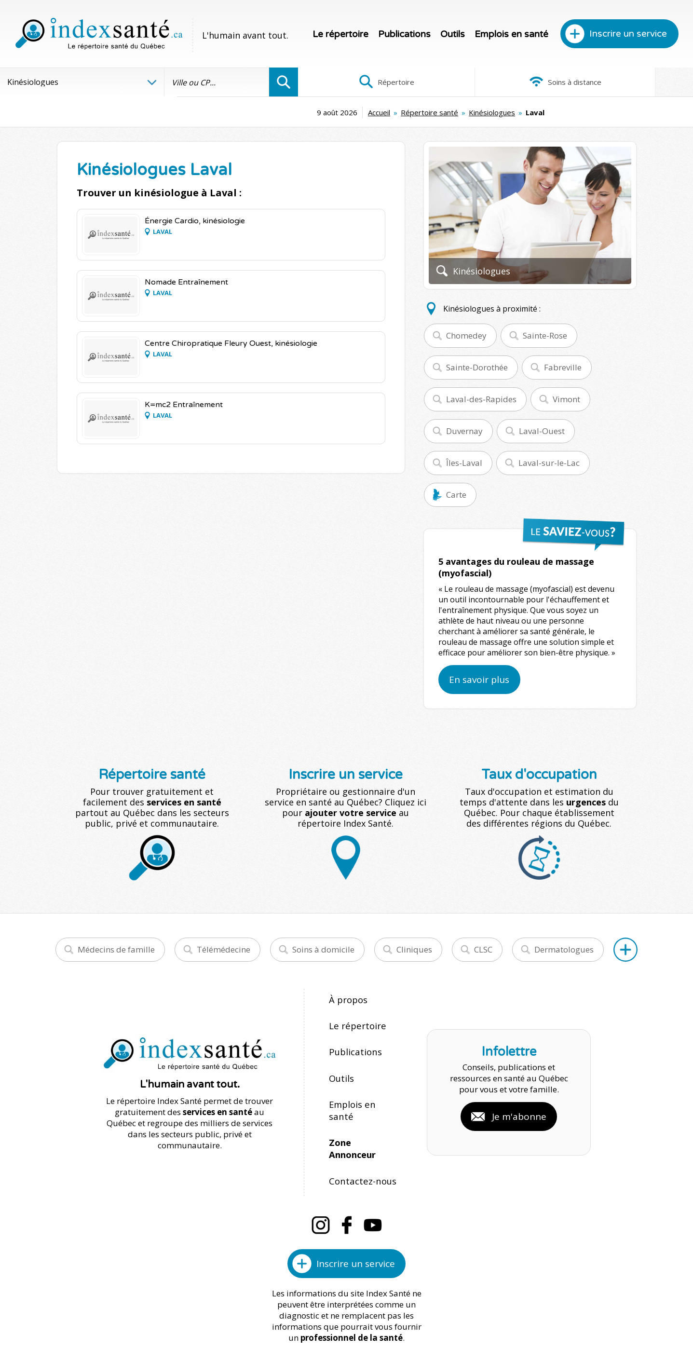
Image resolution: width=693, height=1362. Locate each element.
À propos (346, 999)
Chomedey (466, 335)
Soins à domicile (323, 949)
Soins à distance (495, 82)
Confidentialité (422, 1324)
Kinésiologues (408, 112)
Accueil (295, 112)
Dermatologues (564, 949)
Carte (456, 494)
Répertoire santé (345, 112)
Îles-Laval (464, 462)
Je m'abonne (519, 1085)
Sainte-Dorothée (477, 367)
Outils (452, 34)
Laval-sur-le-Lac (549, 462)
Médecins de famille (116, 949)
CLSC (483, 949)
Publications (404, 34)
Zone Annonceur (362, 1102)
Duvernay (464, 430)
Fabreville (563, 367)
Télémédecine (223, 949)
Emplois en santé (511, 34)
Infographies (627, 82)
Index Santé (266, 1324)
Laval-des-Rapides (481, 399)
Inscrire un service (628, 33)
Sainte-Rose (545, 335)
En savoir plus (479, 679)
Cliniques (414, 949)
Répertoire (364, 82)
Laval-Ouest (542, 430)
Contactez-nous (358, 1123)
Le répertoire (340, 34)
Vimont (566, 399)
